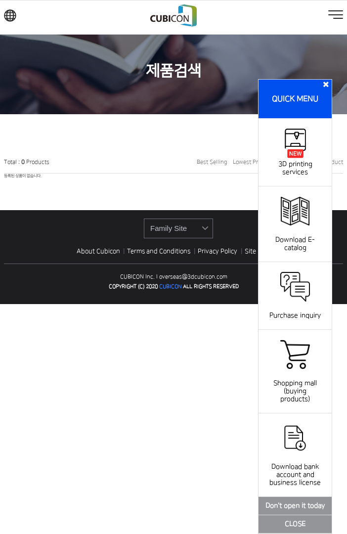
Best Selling (212, 162)
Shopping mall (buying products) (295, 383)
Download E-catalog (295, 236)
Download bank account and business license (295, 467)
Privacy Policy (218, 251)
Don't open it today (295, 506)
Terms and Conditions (159, 251)
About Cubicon (98, 251)
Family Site (168, 228)
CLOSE (295, 524)
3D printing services (295, 164)
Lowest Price (249, 162)
